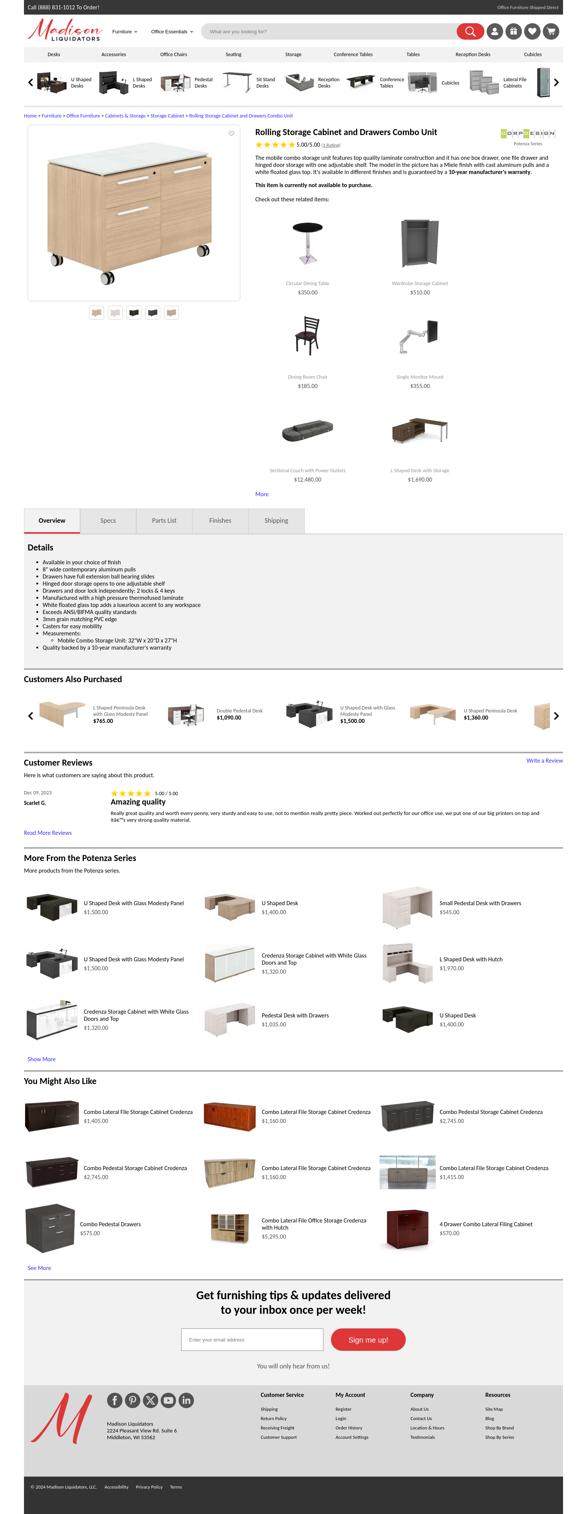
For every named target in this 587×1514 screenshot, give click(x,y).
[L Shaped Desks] (114, 96)
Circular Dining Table (307, 284)
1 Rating (331, 145)
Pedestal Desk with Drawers (295, 1015)
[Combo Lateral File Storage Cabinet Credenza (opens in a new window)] (52, 1131)
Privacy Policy (149, 1487)
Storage (293, 54)
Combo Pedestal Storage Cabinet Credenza (491, 1111)
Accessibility (116, 1487)
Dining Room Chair (308, 377)
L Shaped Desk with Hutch (471, 959)
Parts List (164, 520)
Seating (233, 54)
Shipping (276, 520)
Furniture (52, 116)
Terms (176, 1487)
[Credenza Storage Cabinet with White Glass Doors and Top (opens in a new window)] (230, 983)
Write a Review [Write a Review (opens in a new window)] (544, 760)
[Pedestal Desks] (176, 96)
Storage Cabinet (167, 116)
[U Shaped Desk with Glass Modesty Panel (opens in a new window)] (309, 729)
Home (30, 116)
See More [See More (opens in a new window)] (39, 1268)
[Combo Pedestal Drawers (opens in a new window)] (50, 1252)
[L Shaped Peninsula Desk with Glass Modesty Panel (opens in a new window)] (62, 727)
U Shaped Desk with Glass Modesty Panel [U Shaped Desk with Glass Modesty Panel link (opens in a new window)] (367, 711)
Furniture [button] (125, 32)
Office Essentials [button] (172, 32)
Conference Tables (353, 54)
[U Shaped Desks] (52, 96)
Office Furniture (83, 116)
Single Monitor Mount (419, 377)
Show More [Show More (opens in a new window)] (42, 1059)
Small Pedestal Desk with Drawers (480, 903)
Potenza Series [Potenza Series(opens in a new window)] (528, 143)
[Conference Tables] (361, 96)
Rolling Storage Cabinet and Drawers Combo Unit (241, 116)
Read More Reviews (48, 832)
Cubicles (533, 54)
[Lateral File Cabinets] (484, 96)
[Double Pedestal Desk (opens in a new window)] (186, 729)
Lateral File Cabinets (515, 82)
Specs (108, 520)
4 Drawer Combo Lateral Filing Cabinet (486, 1224)
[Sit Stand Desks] (237, 96)
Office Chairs (173, 54)
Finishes (220, 520)
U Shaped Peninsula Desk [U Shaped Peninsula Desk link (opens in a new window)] (490, 711)
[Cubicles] (423, 96)
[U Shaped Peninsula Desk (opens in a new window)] (433, 725)
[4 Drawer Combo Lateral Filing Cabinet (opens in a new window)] (408, 1250)
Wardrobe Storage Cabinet (420, 284)
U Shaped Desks (81, 82)
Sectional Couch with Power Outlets (308, 471)
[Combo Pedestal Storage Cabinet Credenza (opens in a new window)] (408, 1131)
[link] (551, 31)
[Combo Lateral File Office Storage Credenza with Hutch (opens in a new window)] (230, 1242)
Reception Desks (473, 54)
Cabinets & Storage (125, 116)
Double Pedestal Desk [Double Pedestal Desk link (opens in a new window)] (240, 711)
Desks (54, 54)
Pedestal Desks (204, 82)
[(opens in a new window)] (528, 134)
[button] (470, 31)
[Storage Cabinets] (546, 96)
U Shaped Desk (280, 903)
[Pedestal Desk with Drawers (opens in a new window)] (230, 1037)
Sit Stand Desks (265, 82)
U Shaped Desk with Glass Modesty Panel (134, 903)
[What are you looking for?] (333, 31)
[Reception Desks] (299, 96)
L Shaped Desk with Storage (420, 471)
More (261, 494)
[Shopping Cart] (551, 31)
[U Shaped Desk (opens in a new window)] (230, 921)
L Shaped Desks (142, 82)
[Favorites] (532, 37)
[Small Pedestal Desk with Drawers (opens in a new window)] (408, 930)
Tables (413, 54)
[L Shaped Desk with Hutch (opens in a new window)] (408, 984)
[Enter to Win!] (513, 37)
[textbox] (252, 1339)
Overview (52, 520)
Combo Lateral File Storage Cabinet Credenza (138, 1111)
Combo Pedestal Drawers (110, 1224)
